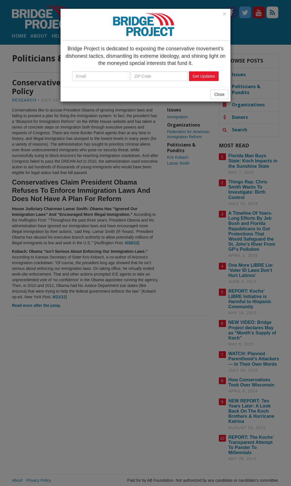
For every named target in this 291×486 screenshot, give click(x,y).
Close (219, 94)
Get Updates (204, 76)
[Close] (224, 14)
